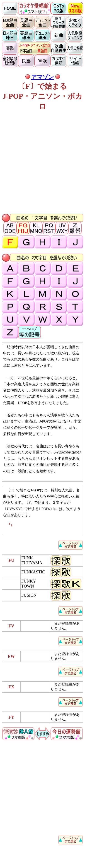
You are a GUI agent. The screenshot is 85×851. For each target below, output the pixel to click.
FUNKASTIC (33, 572)
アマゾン (42, 77)
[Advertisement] (42, 163)
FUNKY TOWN (28, 583)
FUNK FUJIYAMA (31, 560)
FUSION (28, 595)
